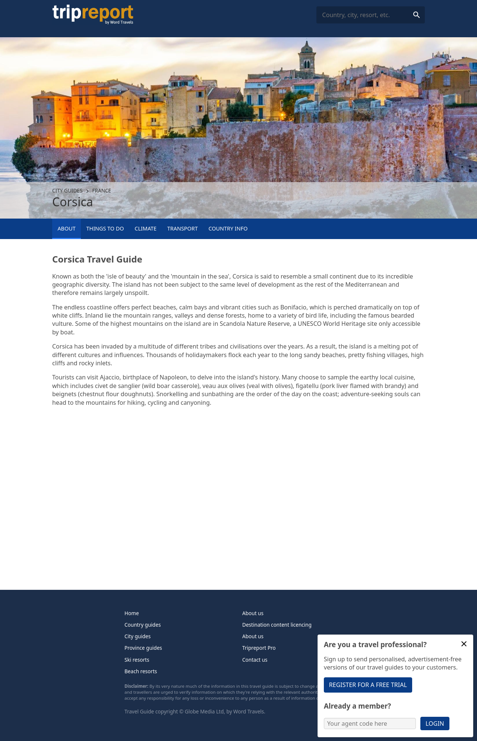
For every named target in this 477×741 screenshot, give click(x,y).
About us (252, 613)
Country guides (142, 624)
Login (435, 723)
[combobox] (370, 15)
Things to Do (105, 228)
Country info (228, 228)
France (101, 190)
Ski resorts (136, 659)
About (66, 228)
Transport (182, 228)
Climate (146, 228)
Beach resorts (140, 671)
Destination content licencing (277, 624)
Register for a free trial (368, 685)
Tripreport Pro (259, 647)
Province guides (143, 647)
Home (131, 613)
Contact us (255, 659)
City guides (67, 190)
